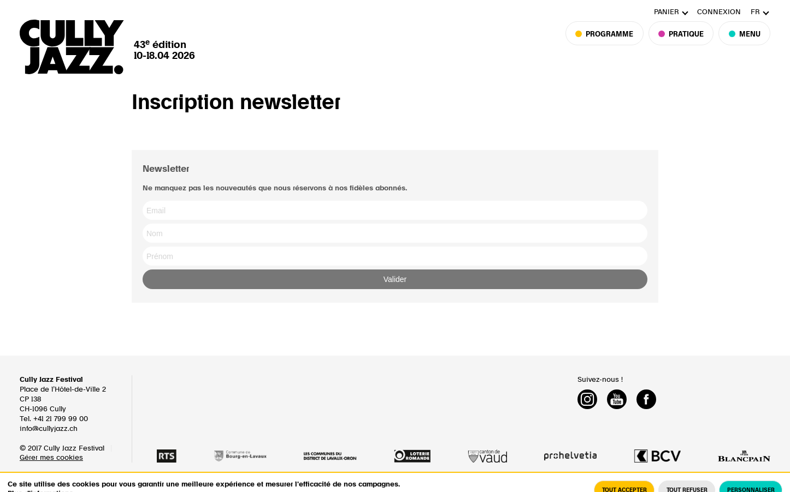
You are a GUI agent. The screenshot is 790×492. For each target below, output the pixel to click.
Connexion (719, 12)
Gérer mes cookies (51, 458)
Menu (744, 44)
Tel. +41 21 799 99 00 (54, 419)
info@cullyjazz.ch (49, 429)
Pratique (681, 44)
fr (755, 12)
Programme (609, 44)
